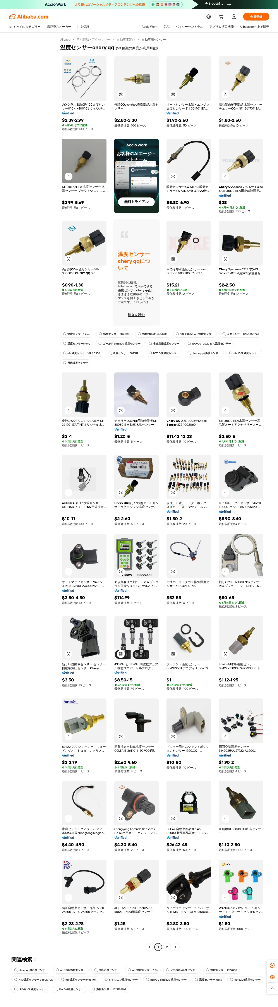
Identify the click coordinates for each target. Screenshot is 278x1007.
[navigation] (33, 494)
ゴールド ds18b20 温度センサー (119, 343)
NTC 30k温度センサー (165, 353)
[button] (121, 94)
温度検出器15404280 (153, 334)
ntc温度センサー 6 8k (141, 970)
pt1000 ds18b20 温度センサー (166, 979)
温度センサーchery (76, 343)
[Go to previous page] (149, 947)
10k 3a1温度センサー (69, 989)
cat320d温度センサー (243, 979)
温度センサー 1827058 (220, 970)
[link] (272, 965)
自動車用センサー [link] (154, 39)
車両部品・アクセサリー (94, 39)
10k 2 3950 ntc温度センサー (195, 334)
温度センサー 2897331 (114, 334)
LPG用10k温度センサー (30, 989)
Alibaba (65, 39)
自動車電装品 (126, 39)
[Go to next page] (176, 947)
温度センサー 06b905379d (239, 334)
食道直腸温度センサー (163, 343)
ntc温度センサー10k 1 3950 (81, 353)
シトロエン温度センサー (120, 979)
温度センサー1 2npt (77, 334)
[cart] (222, 17)
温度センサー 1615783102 (110, 989)
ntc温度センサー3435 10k (78, 979)
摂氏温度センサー (75, 363)
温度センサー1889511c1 (125, 353)
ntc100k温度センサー (244, 353)
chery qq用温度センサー (205, 353)
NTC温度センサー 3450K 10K (33, 979)
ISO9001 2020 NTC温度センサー (208, 343)
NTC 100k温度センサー (180, 970)
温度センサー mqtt (207, 979)
